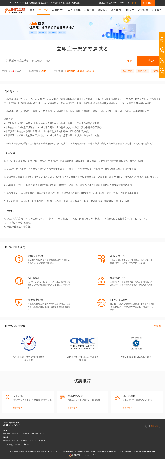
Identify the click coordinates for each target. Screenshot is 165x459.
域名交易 (42, 440)
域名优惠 (127, 71)
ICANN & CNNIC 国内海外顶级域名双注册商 (29, 3)
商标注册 (34, 433)
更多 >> (158, 326)
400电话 (43, 433)
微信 (26, 444)
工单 (162, 40)
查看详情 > (17, 408)
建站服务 (102, 10)
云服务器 (89, 10)
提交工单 (15, 440)
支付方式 (33, 440)
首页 (32, 10)
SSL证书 (130, 10)
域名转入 (157, 71)
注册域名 (43, 10)
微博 (17, 444)
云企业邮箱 (74, 10)
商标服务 (116, 10)
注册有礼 (147, 2)
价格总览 (142, 71)
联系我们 (24, 440)
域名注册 (6, 433)
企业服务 (156, 10)
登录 (134, 3)
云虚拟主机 (58, 10)
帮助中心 (6, 440)
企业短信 (143, 10)
